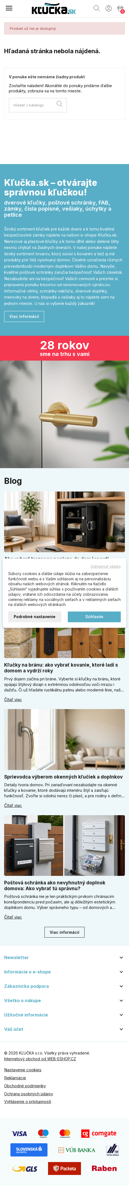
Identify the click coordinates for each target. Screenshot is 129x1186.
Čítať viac (13, 699)
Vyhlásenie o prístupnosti (27, 1101)
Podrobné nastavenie (34, 616)
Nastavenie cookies (22, 1069)
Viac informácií (24, 316)
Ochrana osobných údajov (28, 1093)
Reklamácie (15, 1077)
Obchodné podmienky (25, 1085)
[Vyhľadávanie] (38, 105)
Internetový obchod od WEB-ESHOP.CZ (40, 1058)
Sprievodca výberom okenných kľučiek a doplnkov (63, 777)
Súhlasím (94, 616)
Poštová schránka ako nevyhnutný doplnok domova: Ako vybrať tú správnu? (54, 885)
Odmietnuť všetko (106, 566)
